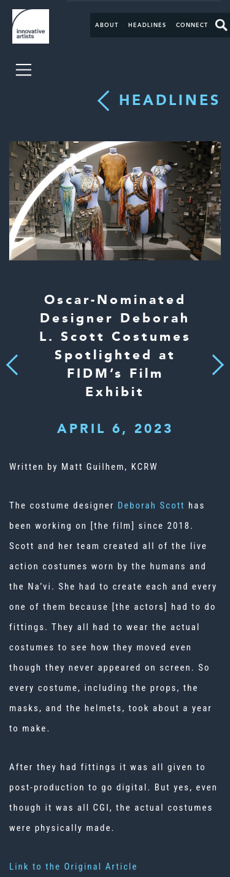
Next (214, 358)
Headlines (147, 25)
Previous (12, 361)
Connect (192, 25)
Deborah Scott (151, 505)
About (106, 25)
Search (221, 25)
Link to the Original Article (73, 866)
